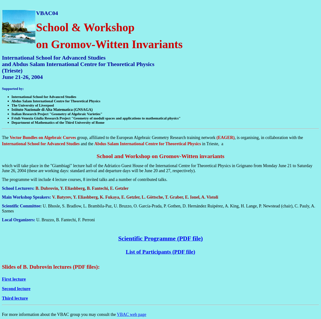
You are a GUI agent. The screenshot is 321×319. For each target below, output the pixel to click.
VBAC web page (131, 314)
